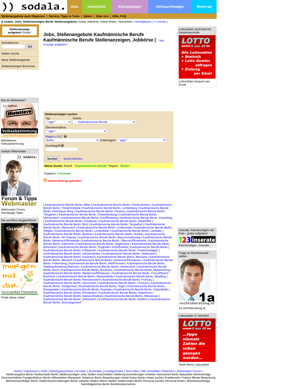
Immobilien (97, 6)
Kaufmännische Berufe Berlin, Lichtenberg (110, 208)
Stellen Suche (10, 53)
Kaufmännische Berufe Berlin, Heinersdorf (108, 266)
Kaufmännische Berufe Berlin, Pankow (100, 211)
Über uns (102, 16)
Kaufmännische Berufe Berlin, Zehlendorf (69, 299)
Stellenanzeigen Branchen (18, 66)
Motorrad (204, 6)
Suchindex (95, 371)
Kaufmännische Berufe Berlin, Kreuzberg (146, 217)
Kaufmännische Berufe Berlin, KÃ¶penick (69, 250)
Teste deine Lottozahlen (197, 363)
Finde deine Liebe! (19, 296)
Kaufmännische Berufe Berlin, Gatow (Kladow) (73, 296)
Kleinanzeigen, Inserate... (197, 244)
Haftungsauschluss (61, 371)
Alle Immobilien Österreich (158, 371)
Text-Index (132, 371)
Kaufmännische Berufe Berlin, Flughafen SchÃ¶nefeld (93, 247)
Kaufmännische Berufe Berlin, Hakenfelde (141, 289)
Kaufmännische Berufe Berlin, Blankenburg (142, 269)
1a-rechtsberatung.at (197, 307)
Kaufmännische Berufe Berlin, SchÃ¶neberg (89, 217)
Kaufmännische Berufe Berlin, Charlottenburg (88, 214)
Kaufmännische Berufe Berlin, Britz (65, 224)
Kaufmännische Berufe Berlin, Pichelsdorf (70, 292)
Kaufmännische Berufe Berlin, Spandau (86, 289)
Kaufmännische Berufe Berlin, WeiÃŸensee (97, 263)
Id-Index (81, 371)
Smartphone (143, 21)
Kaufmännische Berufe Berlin (149, 247)
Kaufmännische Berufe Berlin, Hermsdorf (69, 283)
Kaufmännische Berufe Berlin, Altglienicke (103, 243)
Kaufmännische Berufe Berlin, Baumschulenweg (109, 237)
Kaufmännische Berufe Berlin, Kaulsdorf (68, 256)
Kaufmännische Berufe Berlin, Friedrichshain (121, 204)
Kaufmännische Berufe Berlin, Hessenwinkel (71, 253)
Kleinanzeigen (129, 6)
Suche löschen (72, 158)
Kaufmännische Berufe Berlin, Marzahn (122, 256)
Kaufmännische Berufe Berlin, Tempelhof (117, 224)
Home (18, 371)
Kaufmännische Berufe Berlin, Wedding (141, 276)
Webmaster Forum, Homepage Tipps (19, 209)
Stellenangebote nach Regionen (23, 16)
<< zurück (159, 21)
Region (50, 136)
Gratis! (19, 31)
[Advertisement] (18, 82)
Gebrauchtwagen (170, 6)
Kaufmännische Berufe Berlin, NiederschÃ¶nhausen (76, 273)
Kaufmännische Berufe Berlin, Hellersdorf (128, 253)
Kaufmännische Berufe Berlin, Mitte (67, 204)
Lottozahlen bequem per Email (197, 81)
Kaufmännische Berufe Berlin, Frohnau (127, 279)
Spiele (87, 16)
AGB (44, 371)
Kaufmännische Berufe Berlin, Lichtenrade (105, 227)
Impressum (31, 371)
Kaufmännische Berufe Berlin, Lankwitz (136, 230)
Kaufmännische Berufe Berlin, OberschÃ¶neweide (114, 240)
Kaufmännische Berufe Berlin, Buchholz (86, 269)
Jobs (74, 6)
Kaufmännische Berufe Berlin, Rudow (119, 234)
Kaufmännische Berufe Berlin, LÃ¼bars (123, 283)
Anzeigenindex (113, 371)
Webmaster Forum (189, 371)
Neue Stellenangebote (15, 59)
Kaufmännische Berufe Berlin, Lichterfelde (82, 230)
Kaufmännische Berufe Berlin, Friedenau (71, 221)
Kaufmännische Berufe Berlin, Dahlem (123, 299)
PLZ (59, 136)
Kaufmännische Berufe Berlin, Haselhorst (125, 292)
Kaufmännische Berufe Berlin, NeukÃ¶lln (125, 221)
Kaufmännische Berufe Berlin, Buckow (68, 234)
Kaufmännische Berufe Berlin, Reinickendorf (71, 279)
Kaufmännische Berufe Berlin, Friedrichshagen (128, 250)
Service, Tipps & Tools (64, 16)
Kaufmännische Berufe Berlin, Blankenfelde (85, 276)
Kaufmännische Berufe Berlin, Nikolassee (131, 296)
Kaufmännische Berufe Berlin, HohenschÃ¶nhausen (108, 260)
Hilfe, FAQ (119, 16)
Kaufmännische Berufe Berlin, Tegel (102, 286)
